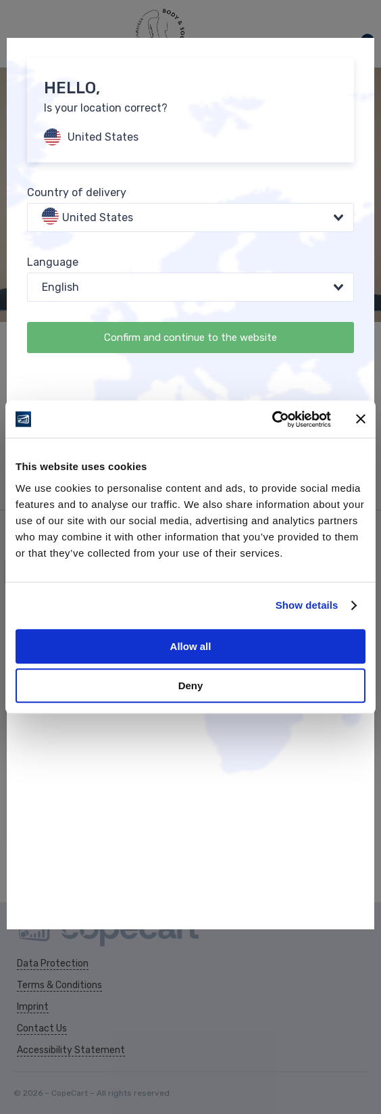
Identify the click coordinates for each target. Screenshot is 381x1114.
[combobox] (190, 217)
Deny (190, 685)
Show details (307, 605)
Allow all (190, 646)
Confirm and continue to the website (190, 337)
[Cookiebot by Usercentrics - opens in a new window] (272, 419)
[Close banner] (360, 419)
